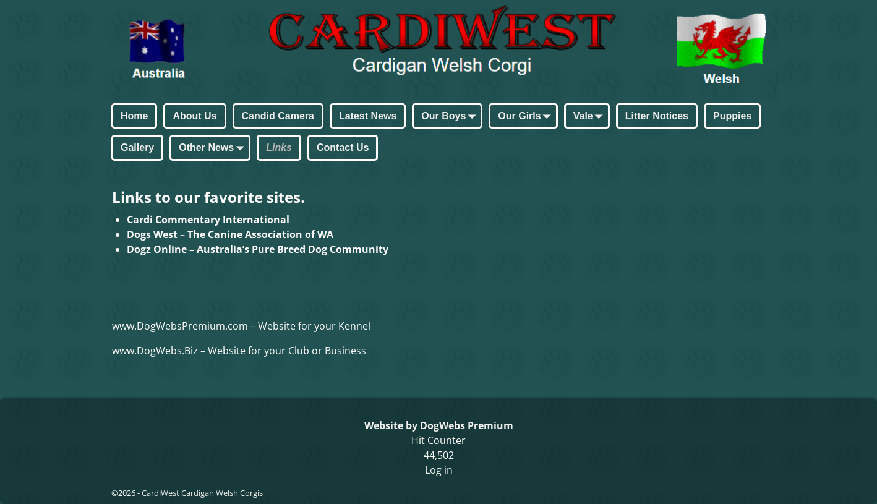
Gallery (137, 147)
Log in (439, 470)
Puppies (732, 116)
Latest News (367, 116)
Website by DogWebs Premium (438, 425)
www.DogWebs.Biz (155, 350)
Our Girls (526, 117)
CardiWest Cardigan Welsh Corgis (202, 492)
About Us (194, 116)
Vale (590, 117)
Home (134, 116)
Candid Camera (278, 116)
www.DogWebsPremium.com (181, 326)
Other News (214, 148)
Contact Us (343, 147)
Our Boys (451, 117)
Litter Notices (656, 116)
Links (279, 147)
